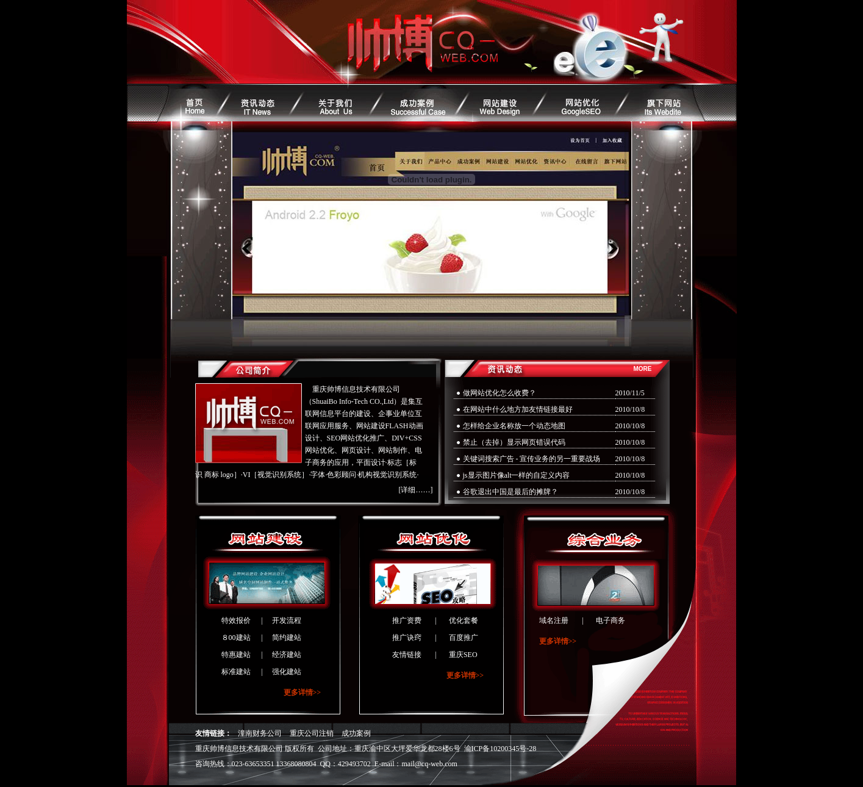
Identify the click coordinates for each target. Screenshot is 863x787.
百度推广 (463, 637)
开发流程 (286, 620)
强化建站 (286, 671)
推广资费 (406, 620)
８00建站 (236, 637)
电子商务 (610, 620)
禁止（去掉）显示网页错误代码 (514, 442)
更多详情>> (302, 692)
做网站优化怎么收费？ (499, 393)
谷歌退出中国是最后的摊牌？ (510, 491)
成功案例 (356, 733)
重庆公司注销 (312, 733)
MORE (643, 368)
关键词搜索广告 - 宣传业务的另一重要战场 (532, 459)
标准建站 (236, 671)
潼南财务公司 (260, 733)
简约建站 (286, 637)
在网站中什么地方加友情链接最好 (518, 409)
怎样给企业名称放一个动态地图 (514, 426)
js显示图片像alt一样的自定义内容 (516, 475)
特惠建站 (236, 654)
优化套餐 (463, 620)
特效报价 (236, 620)
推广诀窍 (406, 637)
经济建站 (286, 654)
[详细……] (416, 490)
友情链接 (406, 654)
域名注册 (553, 620)
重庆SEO (463, 654)
